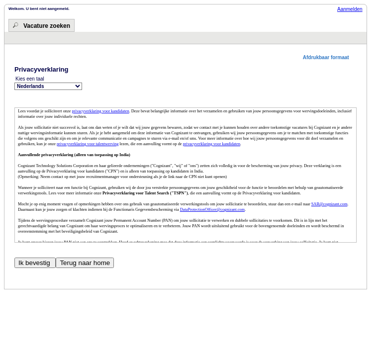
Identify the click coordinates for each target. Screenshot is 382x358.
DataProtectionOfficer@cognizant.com (212, 209)
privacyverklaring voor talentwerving (87, 144)
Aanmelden (350, 9)
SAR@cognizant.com (329, 204)
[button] (330, 57)
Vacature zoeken (46, 25)
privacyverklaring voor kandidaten (100, 111)
